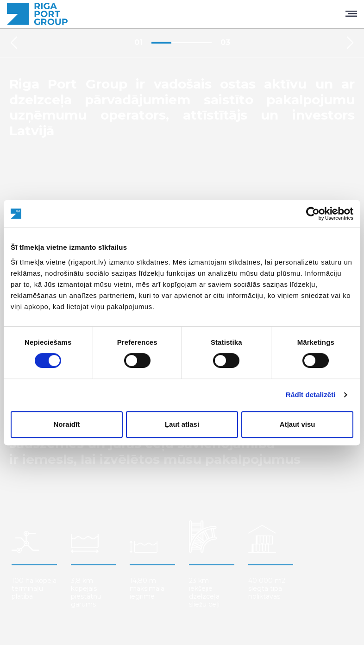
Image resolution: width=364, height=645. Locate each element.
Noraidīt (66, 424)
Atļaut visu (297, 424)
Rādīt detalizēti (310, 394)
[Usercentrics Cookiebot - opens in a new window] (312, 214)
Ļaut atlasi (182, 424)
